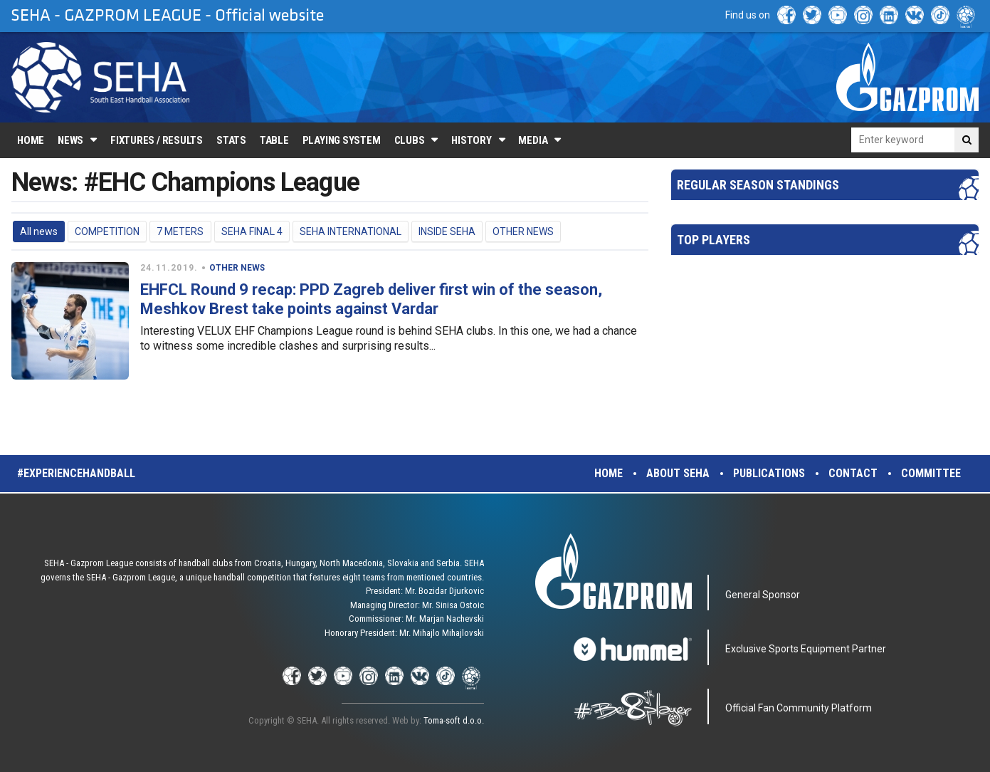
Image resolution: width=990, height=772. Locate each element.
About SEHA (678, 473)
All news (39, 231)
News (70, 140)
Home (30, 140)
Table (274, 140)
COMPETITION (107, 231)
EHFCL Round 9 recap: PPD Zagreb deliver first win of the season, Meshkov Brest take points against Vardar (371, 299)
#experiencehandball (76, 473)
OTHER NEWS (523, 231)
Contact (853, 473)
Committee (931, 473)
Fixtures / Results (156, 140)
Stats (231, 140)
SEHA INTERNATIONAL (350, 231)
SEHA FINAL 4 (252, 231)
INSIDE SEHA (446, 231)
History (471, 140)
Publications (769, 473)
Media (532, 140)
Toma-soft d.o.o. (453, 720)
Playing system (341, 140)
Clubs (409, 140)
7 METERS (180, 231)
